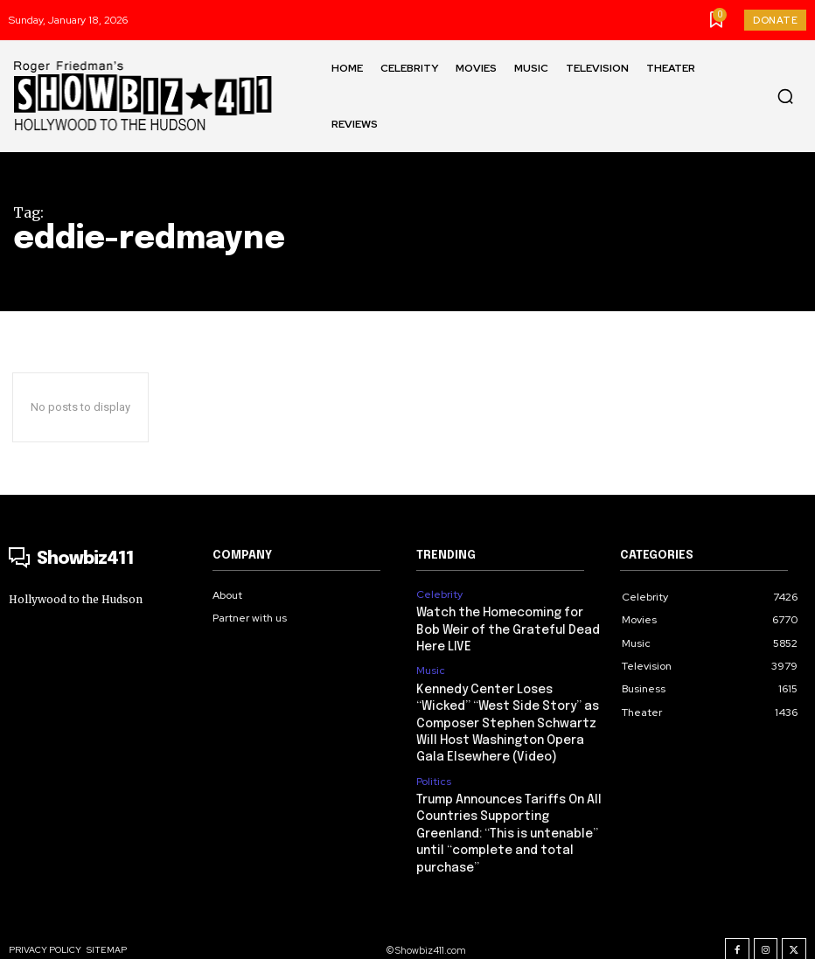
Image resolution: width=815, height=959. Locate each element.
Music (430, 668)
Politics (433, 773)
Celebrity (439, 594)
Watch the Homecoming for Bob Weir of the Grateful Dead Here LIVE (508, 628)
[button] (785, 96)
